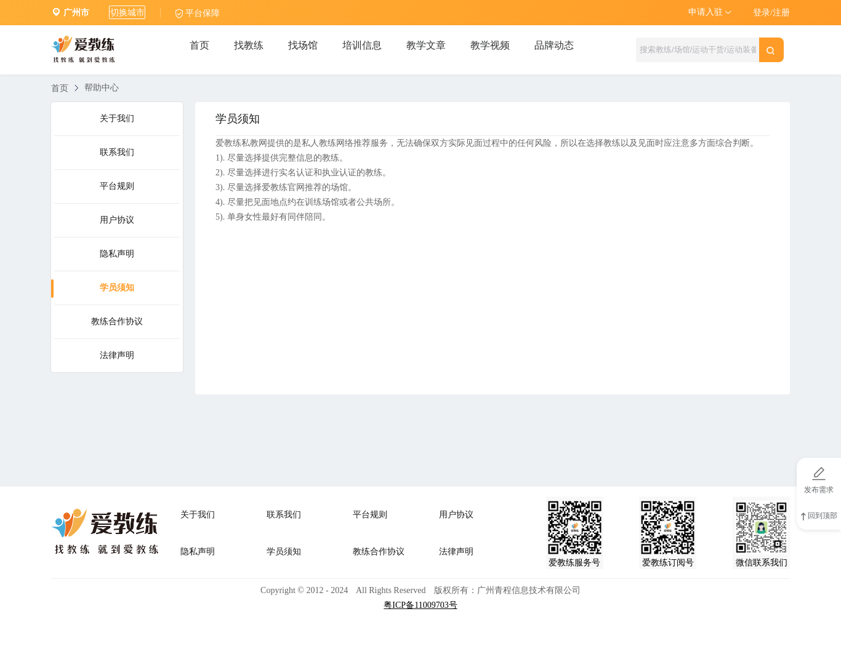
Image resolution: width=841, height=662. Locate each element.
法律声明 (117, 355)
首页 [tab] (199, 45)
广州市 (76, 12)
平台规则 (117, 186)
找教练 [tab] (249, 45)
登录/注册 (771, 12)
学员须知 (117, 287)
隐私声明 (117, 253)
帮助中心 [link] (101, 87)
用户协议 (117, 220)
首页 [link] (59, 88)
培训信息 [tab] (362, 45)
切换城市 (127, 12)
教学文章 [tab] (426, 45)
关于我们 (117, 118)
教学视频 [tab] (490, 45)
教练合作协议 (117, 321)
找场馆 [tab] (303, 45)
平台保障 (202, 13)
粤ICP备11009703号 (420, 605)
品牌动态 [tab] (554, 45)
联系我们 (117, 152)
